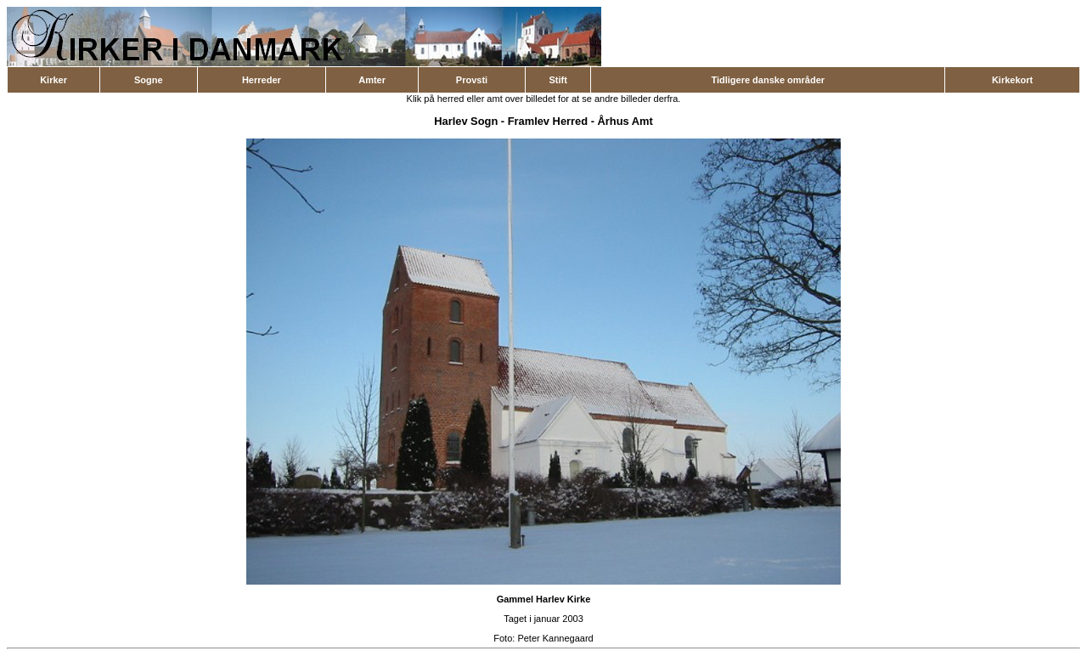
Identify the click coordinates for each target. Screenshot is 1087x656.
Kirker (53, 80)
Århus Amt (625, 121)
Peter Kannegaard (555, 638)
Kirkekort (1012, 80)
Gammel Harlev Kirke (544, 599)
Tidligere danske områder (768, 80)
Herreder (261, 80)
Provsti (471, 80)
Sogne (148, 80)
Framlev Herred (548, 121)
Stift (557, 80)
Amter (372, 80)
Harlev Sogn (466, 121)
